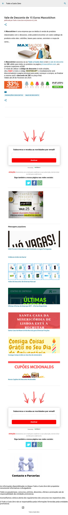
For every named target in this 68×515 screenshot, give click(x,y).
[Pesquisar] (65, 3)
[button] (5, 24)
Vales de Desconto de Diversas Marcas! (22, 281)
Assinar (34, 160)
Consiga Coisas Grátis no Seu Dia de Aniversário (25, 355)
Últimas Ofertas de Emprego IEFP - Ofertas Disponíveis (27, 306)
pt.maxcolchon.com (48, 64)
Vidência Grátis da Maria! (17, 257)
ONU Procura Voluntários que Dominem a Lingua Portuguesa (29, 249)
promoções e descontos (14, 95)
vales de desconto (32, 95)
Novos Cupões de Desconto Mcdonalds (22, 379)
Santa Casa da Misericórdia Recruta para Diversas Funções (28, 330)
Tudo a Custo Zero (13, 3)
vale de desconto (56, 62)
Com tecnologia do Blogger (34, 508)
